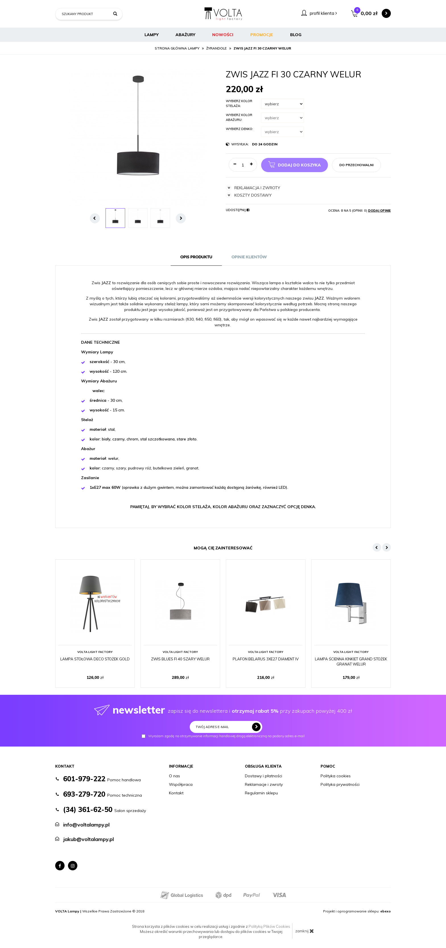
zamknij (304, 931)
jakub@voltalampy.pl (88, 839)
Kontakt (176, 793)
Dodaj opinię (379, 211)
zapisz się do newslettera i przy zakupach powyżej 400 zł (223, 709)
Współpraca (181, 784)
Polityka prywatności (340, 784)
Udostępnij (237, 210)
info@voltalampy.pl (86, 824)
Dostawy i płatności (263, 776)
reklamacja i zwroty (253, 188)
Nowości (222, 34)
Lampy (151, 34)
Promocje (261, 34)
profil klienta (323, 13)
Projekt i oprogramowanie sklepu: (357, 911)
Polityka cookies (336, 776)
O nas (174, 776)
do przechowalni (356, 165)
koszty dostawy (249, 195)
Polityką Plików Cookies (269, 926)
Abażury (185, 34)
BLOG (296, 34)
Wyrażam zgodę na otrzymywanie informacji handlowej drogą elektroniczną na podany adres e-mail (223, 736)
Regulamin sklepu (261, 793)
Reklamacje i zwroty (264, 784)
